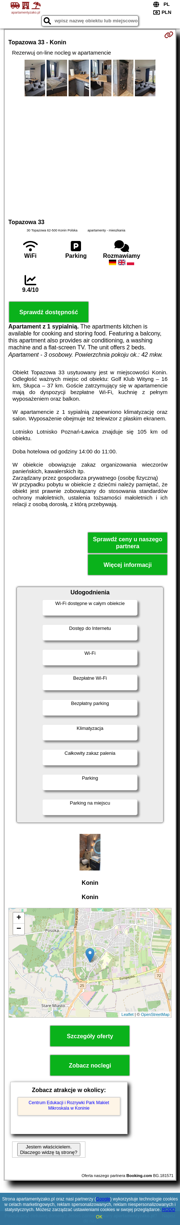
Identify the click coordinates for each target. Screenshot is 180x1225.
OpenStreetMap (155, 1014)
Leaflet (127, 1014)
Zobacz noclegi (90, 1065)
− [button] (18, 929)
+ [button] (18, 918)
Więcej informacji (127, 565)
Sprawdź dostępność (48, 312)
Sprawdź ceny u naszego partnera (127, 542)
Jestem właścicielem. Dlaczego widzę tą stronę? (48, 1149)
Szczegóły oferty (90, 1036)
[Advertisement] (90, 156)
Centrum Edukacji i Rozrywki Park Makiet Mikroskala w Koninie (69, 1105)
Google (103, 1199)
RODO (168, 1209)
